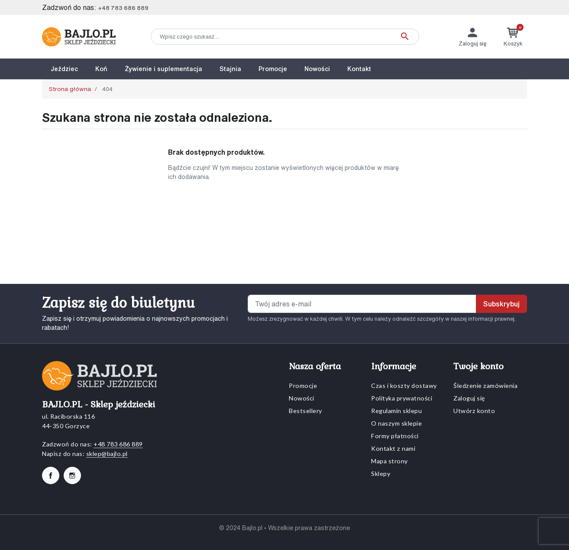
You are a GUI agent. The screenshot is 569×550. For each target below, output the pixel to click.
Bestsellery (305, 410)
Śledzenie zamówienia (485, 385)
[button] (513, 36)
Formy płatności (395, 435)
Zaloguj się (469, 398)
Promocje (303, 385)
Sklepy (380, 473)
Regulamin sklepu (396, 410)
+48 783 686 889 (123, 8)
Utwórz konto (474, 410)
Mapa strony (389, 461)
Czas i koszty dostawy (404, 385)
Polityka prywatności (401, 398)
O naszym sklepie (396, 423)
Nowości (301, 398)
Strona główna (70, 89)
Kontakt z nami (393, 448)
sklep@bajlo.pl (107, 453)
